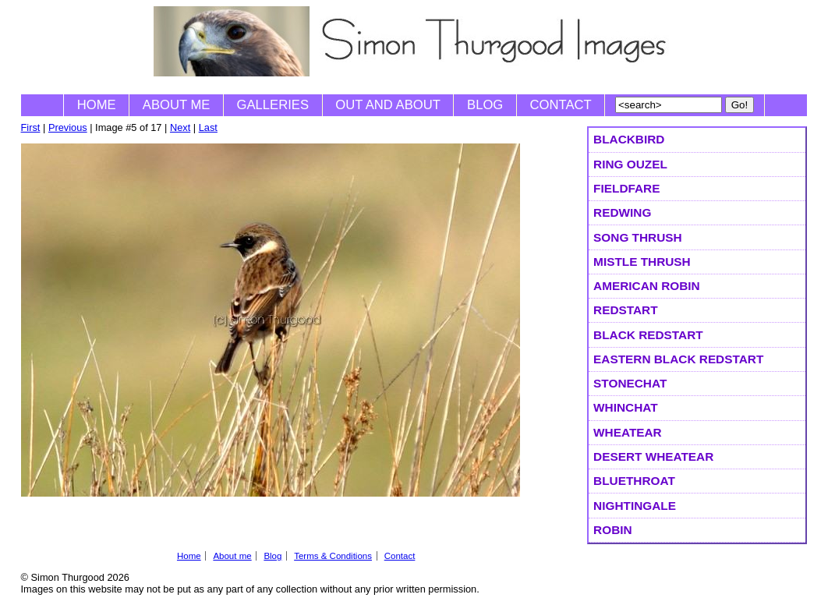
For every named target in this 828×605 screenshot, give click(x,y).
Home (96, 104)
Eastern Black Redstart (678, 359)
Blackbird (628, 139)
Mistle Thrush (642, 261)
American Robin (646, 285)
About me (177, 104)
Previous (67, 127)
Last (208, 127)
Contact (561, 104)
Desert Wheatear (653, 456)
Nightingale (634, 505)
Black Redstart (648, 334)
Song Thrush (637, 237)
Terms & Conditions (333, 556)
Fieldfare (626, 188)
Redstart (625, 310)
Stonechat (630, 383)
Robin (612, 529)
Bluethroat (634, 480)
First (31, 127)
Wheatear (627, 432)
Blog (485, 104)
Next (180, 127)
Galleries (273, 104)
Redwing (622, 212)
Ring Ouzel (630, 164)
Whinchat (625, 407)
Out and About (388, 104)
